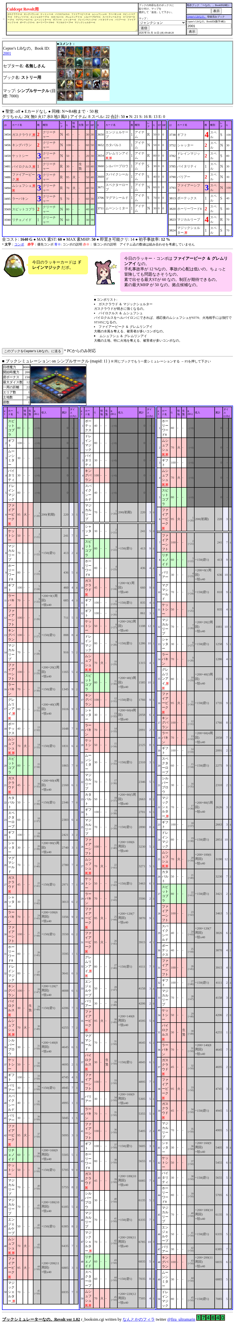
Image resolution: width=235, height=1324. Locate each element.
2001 (7, 53)
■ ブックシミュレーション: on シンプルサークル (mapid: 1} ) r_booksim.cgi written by (117, 840)
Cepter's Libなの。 (199, 16)
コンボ (19, 244)
